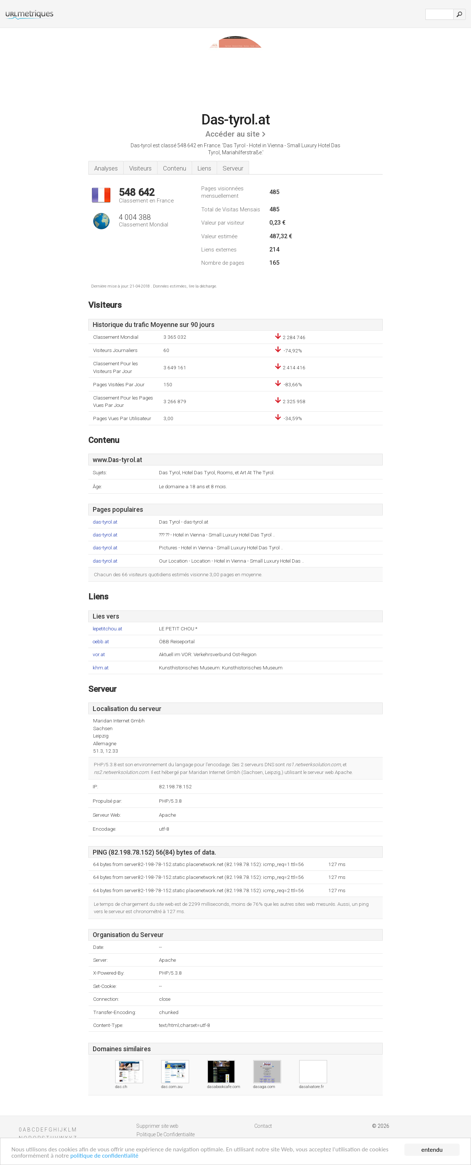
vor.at (99, 654)
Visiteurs (140, 168)
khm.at (101, 668)
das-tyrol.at (105, 522)
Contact (263, 1126)
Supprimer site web (157, 1126)
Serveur (233, 168)
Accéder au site (232, 134)
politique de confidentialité (105, 1156)
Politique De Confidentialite (166, 1134)
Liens (204, 168)
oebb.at (101, 641)
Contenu (174, 168)
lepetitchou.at (107, 628)
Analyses (106, 168)
